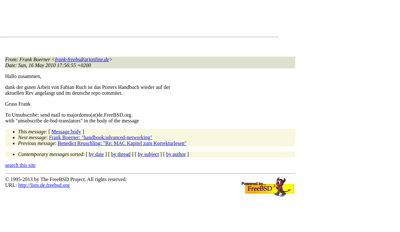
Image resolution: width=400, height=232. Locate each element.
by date (96, 154)
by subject (148, 154)
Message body (66, 131)
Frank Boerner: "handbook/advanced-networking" (100, 137)
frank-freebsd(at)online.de (82, 59)
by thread (121, 154)
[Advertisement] (122, 19)
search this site (20, 165)
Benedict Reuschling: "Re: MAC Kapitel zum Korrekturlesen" (122, 143)
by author (176, 154)
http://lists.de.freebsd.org (43, 185)
